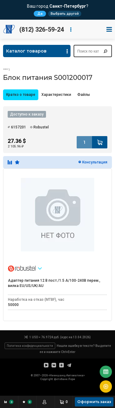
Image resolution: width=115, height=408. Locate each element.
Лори (71, 379)
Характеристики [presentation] (56, 94)
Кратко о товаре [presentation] (20, 94)
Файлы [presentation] (83, 94)
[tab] (20, 94)
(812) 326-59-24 (41, 29)
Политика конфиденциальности (30, 345)
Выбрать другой (65, 14)
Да (40, 14)
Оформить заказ (94, 401)
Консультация (94, 162)
